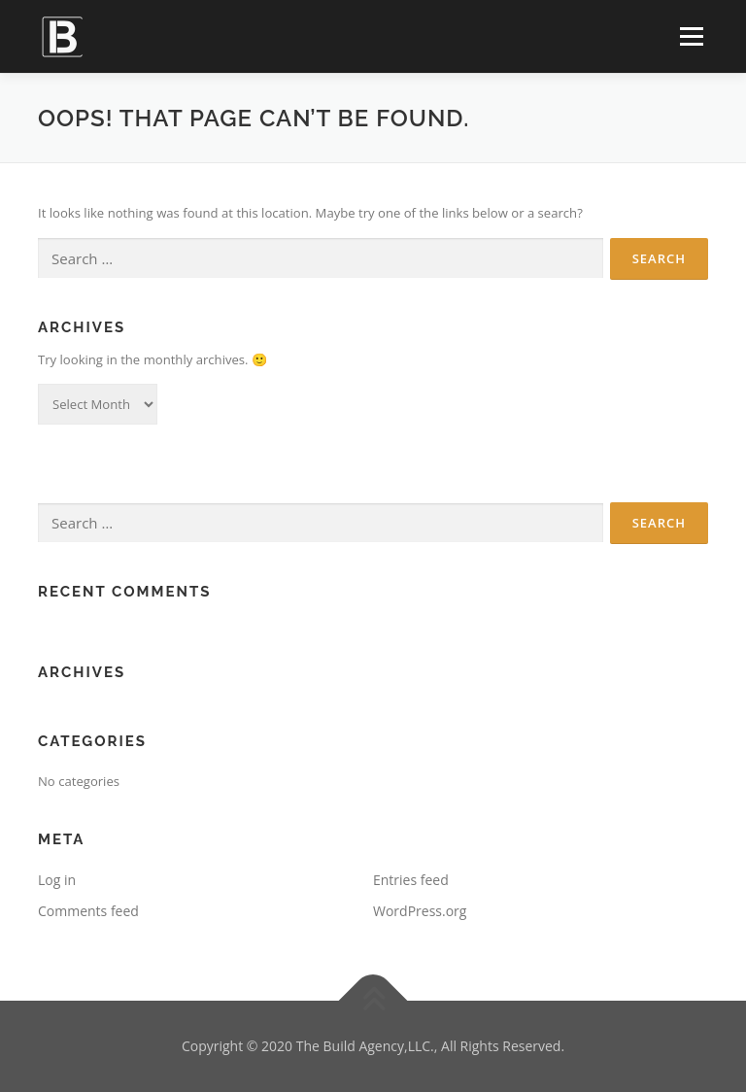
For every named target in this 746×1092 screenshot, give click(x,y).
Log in (57, 879)
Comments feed (88, 911)
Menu (691, 36)
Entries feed (411, 879)
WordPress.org (419, 911)
